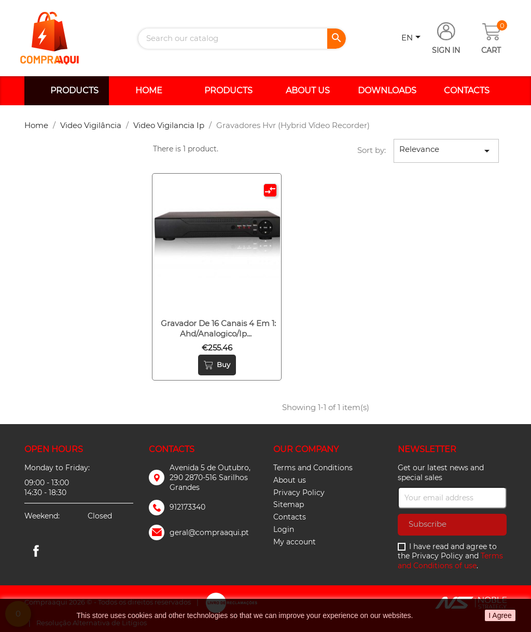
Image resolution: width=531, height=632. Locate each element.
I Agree (499, 615)
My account (294, 541)
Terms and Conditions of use (450, 560)
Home (148, 90)
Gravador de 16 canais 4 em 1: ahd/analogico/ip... (218, 328)
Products (74, 90)
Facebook (35, 550)
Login (283, 529)
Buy (217, 365)
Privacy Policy (299, 492)
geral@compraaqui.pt (209, 532)
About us (308, 90)
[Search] (242, 39)
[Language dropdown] (412, 38)
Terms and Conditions (313, 467)
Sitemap (288, 504)
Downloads (387, 90)
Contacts (467, 90)
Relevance (446, 150)
